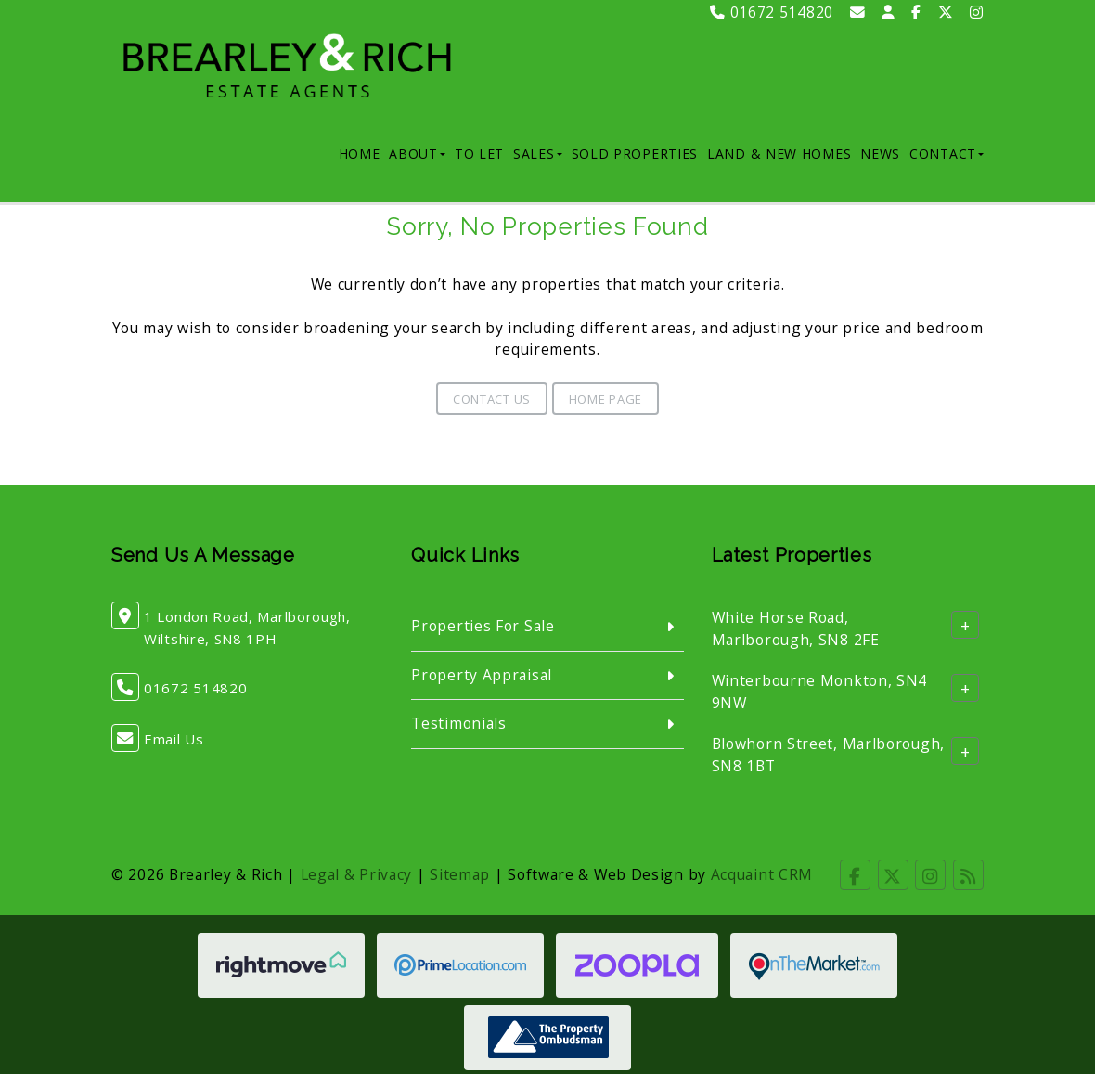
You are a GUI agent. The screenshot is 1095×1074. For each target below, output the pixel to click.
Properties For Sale (482, 625)
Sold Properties (635, 153)
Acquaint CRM (762, 874)
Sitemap (460, 874)
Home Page (605, 399)
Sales (537, 153)
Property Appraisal (481, 675)
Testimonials (458, 723)
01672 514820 (771, 12)
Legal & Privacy (357, 874)
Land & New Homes (779, 153)
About (417, 153)
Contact (946, 153)
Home (359, 153)
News (880, 153)
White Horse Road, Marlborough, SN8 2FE (796, 628)
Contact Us (492, 399)
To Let (479, 153)
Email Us (174, 739)
